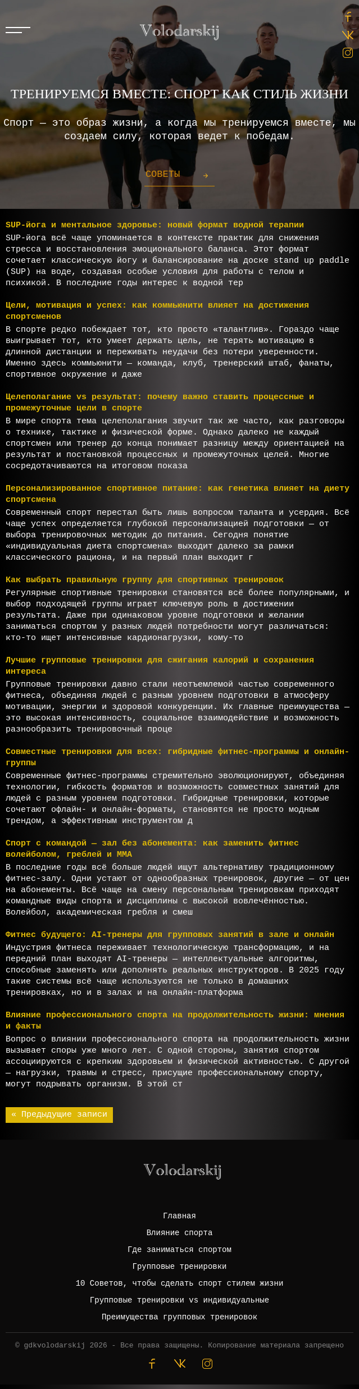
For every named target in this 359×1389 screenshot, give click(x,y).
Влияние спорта (180, 1232)
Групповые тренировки (179, 1266)
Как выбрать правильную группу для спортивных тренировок (145, 580)
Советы (163, 174)
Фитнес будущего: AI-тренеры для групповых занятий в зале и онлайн (170, 935)
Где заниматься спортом (179, 1249)
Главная (179, 1216)
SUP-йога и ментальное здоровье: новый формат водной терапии (155, 225)
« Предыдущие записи (59, 1115)
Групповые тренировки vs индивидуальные (179, 1300)
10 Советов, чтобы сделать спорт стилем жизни (180, 1283)
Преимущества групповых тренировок (179, 1317)
